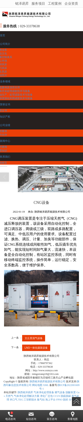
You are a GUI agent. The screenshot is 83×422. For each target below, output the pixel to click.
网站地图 (37, 385)
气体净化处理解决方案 (26, 395)
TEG (20, 399)
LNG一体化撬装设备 (36, 347)
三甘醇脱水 (30, 399)
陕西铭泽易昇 (25, 392)
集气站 (41, 399)
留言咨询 (52, 416)
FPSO (59, 399)
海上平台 (50, 399)
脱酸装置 (71, 392)
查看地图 (72, 416)
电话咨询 (10, 416)
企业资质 (71, 3)
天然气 (9, 395)
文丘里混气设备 (34, 338)
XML (46, 385)
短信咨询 (31, 416)
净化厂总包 (46, 395)
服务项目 (38, 3)
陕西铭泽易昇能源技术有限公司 (47, 381)
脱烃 (65, 399)
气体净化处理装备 (44, 392)
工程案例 (55, 3)
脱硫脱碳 (66, 395)
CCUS (56, 395)
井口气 (13, 399)
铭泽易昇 (22, 3)
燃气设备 (60, 392)
